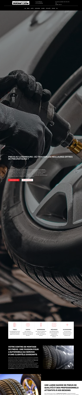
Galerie (43, 8)
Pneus (28, 8)
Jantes (32, 8)
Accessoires (37, 8)
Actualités (48, 8)
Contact (53, 8)
